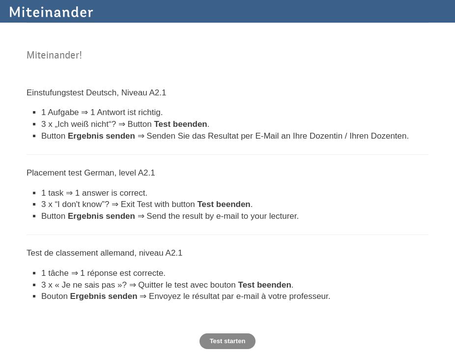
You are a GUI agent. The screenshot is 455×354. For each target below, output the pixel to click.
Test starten (228, 341)
